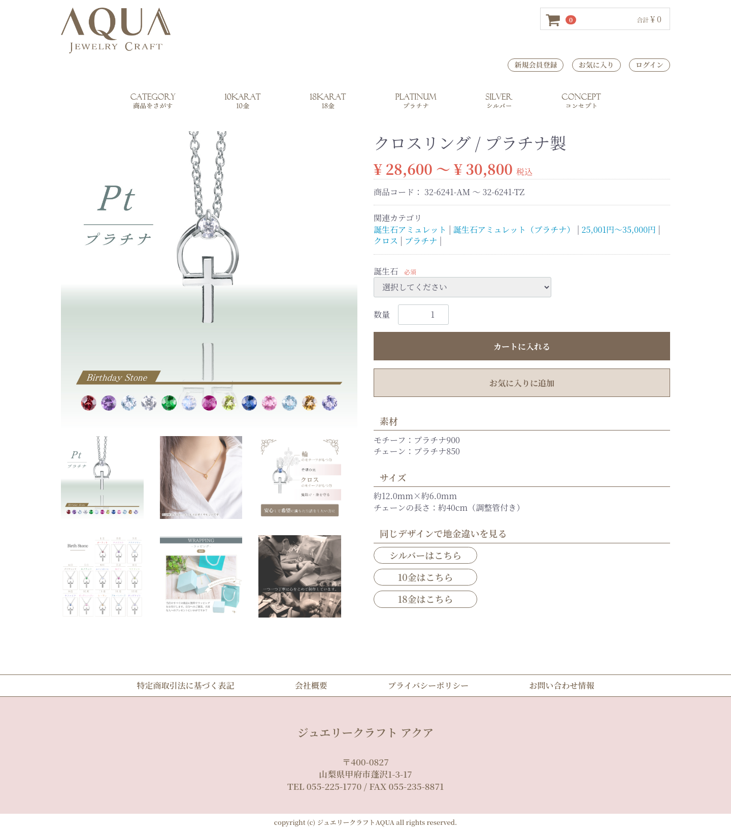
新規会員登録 (535, 65)
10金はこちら (425, 576)
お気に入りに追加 (521, 383)
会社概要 (311, 685)
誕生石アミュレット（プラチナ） (514, 229)
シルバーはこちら (425, 555)
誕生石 (386, 270)
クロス (386, 241)
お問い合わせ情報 (561, 685)
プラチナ (421, 241)
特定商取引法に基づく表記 (186, 685)
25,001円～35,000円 (619, 229)
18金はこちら (425, 598)
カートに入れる (521, 346)
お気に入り (596, 65)
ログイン (649, 65)
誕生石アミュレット (410, 229)
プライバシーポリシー (428, 685)
